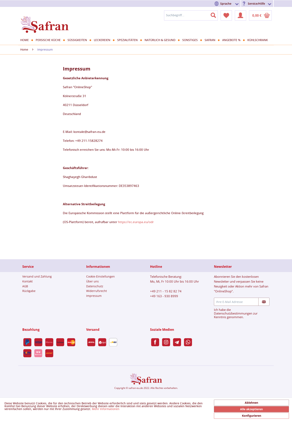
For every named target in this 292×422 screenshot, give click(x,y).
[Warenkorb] (260, 15)
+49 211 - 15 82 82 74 (165, 291)
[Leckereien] (103, 40)
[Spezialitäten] (129, 40)
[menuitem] (227, 3)
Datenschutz (94, 286)
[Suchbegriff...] (191, 15)
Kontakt (27, 281)
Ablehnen (251, 403)
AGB (25, 286)
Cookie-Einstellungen (100, 276)
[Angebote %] (232, 40)
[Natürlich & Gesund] (161, 40)
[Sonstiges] (191, 40)
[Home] (26, 40)
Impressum (94, 296)
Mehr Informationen (105, 409)
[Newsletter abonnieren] (263, 302)
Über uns (92, 281)
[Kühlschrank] (259, 40)
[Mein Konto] (240, 15)
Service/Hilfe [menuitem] (256, 3)
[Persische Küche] (49, 40)
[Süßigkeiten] (78, 40)
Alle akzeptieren (251, 409)
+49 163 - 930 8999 (164, 296)
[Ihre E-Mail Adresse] (236, 302)
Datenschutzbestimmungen (233, 313)
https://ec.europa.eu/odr (136, 222)
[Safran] (211, 40)
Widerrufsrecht (96, 291)
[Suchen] (216, 14)
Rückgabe (28, 291)
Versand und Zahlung (37, 276)
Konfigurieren (251, 416)
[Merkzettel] (226, 15)
